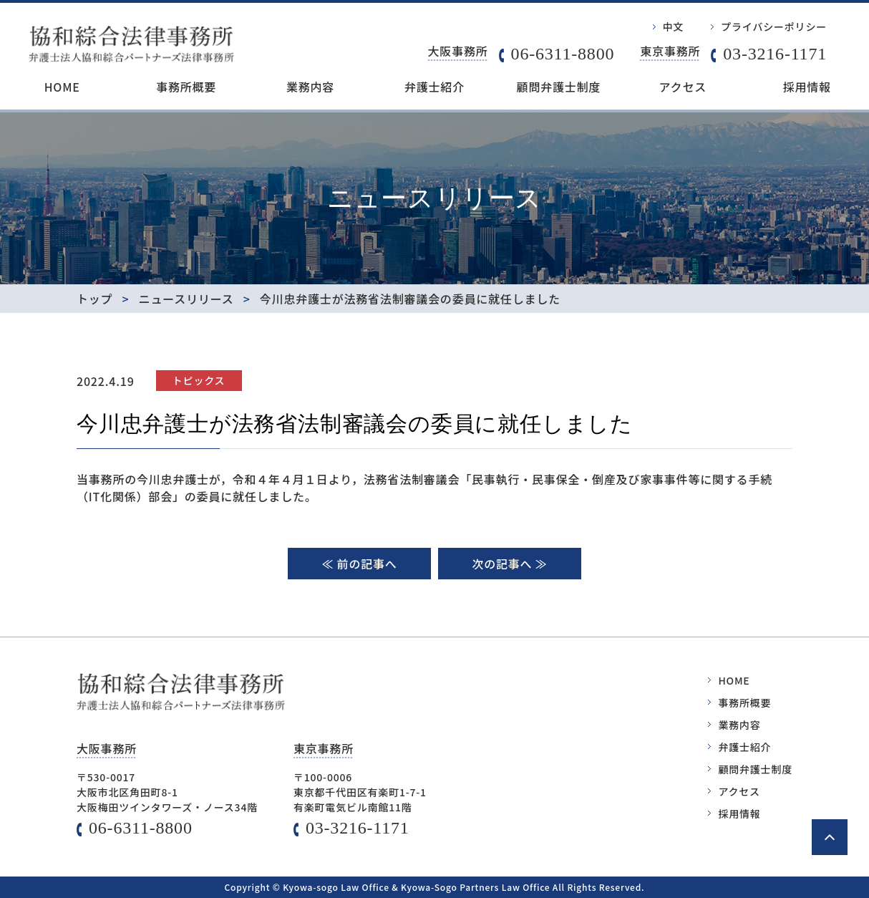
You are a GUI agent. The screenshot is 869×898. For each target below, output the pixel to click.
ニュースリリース (186, 298)
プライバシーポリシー (774, 26)
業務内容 (310, 86)
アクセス (683, 86)
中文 (673, 26)
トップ (94, 298)
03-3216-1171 (775, 53)
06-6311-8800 (563, 53)
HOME (62, 86)
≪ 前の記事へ (359, 563)
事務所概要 (186, 86)
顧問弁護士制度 (559, 86)
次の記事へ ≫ (509, 563)
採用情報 (807, 86)
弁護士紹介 (434, 86)
